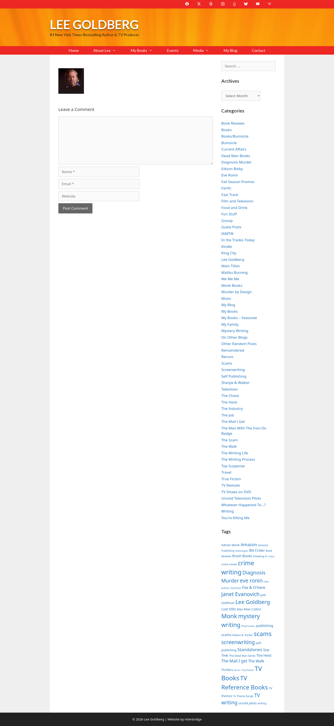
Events (173, 50)
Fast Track (229, 194)
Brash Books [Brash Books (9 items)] (242, 556)
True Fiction (231, 478)
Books (226, 129)
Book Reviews (233, 123)
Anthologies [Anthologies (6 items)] (241, 550)
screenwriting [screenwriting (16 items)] (238, 642)
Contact (258, 50)
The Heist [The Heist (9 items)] (264, 655)
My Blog (230, 50)
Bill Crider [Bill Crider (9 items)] (257, 550)
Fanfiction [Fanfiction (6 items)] (236, 588)
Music (226, 298)
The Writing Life (234, 452)
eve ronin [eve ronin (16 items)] (251, 580)
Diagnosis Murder (236, 162)
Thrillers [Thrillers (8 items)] (227, 670)
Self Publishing (233, 376)
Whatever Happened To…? (243, 504)
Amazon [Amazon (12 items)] (249, 544)
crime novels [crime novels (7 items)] (229, 564)
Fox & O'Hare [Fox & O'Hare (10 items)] (253, 587)
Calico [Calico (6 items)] (271, 556)
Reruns (227, 356)
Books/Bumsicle (234, 136)
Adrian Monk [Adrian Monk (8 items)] (230, 545)
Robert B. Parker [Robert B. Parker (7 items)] (242, 635)
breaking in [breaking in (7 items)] (260, 556)
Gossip (227, 220)
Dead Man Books (235, 155)
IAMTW (227, 233)
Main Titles (230, 265)
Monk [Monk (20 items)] (229, 616)
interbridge (193, 719)
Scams (226, 363)
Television (229, 389)
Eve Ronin (229, 175)
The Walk (229, 446)
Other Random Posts (239, 343)
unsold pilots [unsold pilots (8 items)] (247, 703)
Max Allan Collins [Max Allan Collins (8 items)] (249, 609)
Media (204, 50)
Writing (227, 511)
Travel (226, 472)
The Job (227, 415)
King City (228, 252)
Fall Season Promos (237, 181)
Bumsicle (229, 142)
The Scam (229, 440)
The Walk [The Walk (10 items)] (256, 660)
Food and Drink (234, 207)
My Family (229, 324)
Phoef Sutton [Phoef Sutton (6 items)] (248, 626)
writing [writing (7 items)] (262, 703)
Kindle (226, 246)
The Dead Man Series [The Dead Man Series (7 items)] (242, 656)
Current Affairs (233, 149)
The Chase (230, 395)
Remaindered (232, 350)
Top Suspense (233, 465)
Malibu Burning (234, 272)
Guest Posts (231, 226)
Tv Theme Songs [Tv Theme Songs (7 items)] (243, 696)
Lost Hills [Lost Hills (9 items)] (228, 609)
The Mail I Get (233, 421)
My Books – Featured (239, 317)
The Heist (229, 402)
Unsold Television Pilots (241, 498)
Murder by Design (236, 291)
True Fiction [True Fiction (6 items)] (247, 670)
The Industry (232, 408)
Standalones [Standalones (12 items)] (249, 649)
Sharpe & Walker (235, 382)
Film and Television (237, 201)
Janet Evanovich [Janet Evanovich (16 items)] (240, 594)
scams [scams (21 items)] (263, 633)
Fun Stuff (229, 214)
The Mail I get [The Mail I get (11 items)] (234, 661)
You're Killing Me (235, 517)
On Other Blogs (234, 337)
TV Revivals (230, 485)
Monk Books (231, 285)
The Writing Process (238, 459)
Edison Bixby (232, 168)
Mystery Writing (234, 330)
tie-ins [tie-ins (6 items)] (237, 670)
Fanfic (226, 188)
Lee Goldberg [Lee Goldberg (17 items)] (252, 602)
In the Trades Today (238, 239)
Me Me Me (230, 278)
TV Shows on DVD (236, 491)
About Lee (108, 50)
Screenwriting (233, 369)
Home (74, 50)
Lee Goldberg (94, 24)
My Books (145, 50)
